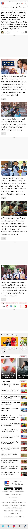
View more (23, 356)
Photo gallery (11, 10)
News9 (6, 1)
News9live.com (8, 508)
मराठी (17, 1)
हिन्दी (2, 1)
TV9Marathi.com (13, 502)
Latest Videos (6, 415)
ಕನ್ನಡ (10, 1)
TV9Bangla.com (14, 505)
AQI (19, 4)
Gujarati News (4, 10)
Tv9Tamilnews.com (17, 508)
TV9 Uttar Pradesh (18, 511)
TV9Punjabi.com (22, 505)
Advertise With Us (19, 492)
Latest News (5, 381)
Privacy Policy (19, 494)
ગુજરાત (24, 7)
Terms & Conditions (13, 497)
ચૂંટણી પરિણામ (19, 7)
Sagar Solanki (7, 31)
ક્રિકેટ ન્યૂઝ (12, 7)
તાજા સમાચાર (6, 7)
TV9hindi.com (5, 502)
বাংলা (20, 1)
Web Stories (5, 356)
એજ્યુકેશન (4, 303)
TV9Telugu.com (22, 502)
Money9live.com (14, 513)
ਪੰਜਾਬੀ (23, 1)
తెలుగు (13, 1)
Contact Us (5, 492)
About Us (11, 492)
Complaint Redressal (10, 494)
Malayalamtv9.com (8, 511)
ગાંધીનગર (10, 303)
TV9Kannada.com (5, 505)
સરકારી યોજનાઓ (23, 303)
